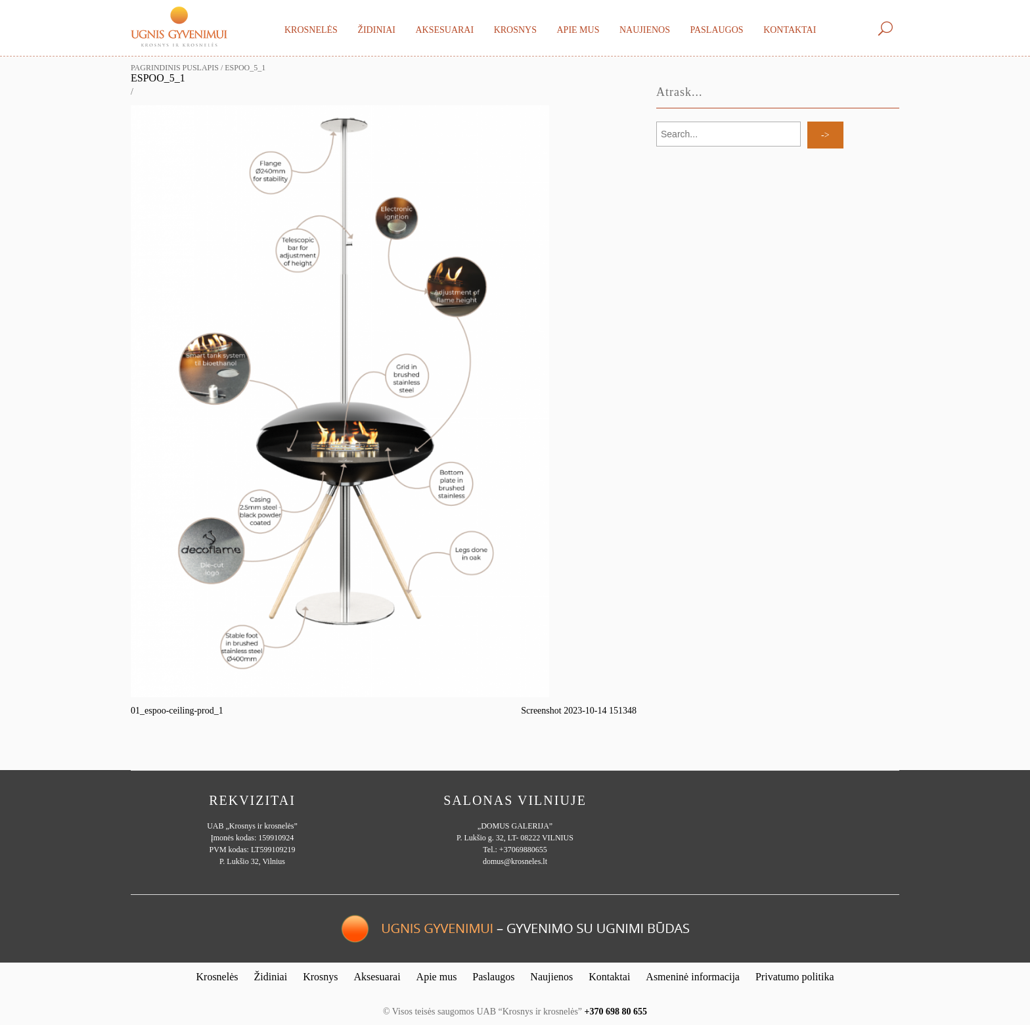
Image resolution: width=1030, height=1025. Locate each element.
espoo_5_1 (158, 77)
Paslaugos (716, 30)
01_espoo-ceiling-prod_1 (177, 711)
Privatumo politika (794, 976)
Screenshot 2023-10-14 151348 (579, 711)
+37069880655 (523, 849)
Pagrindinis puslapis (175, 67)
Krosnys (515, 30)
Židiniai (376, 30)
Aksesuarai (444, 30)
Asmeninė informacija (693, 976)
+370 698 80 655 (616, 1011)
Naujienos (644, 30)
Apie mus (577, 30)
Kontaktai (789, 30)
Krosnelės (311, 30)
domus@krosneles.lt (515, 861)
